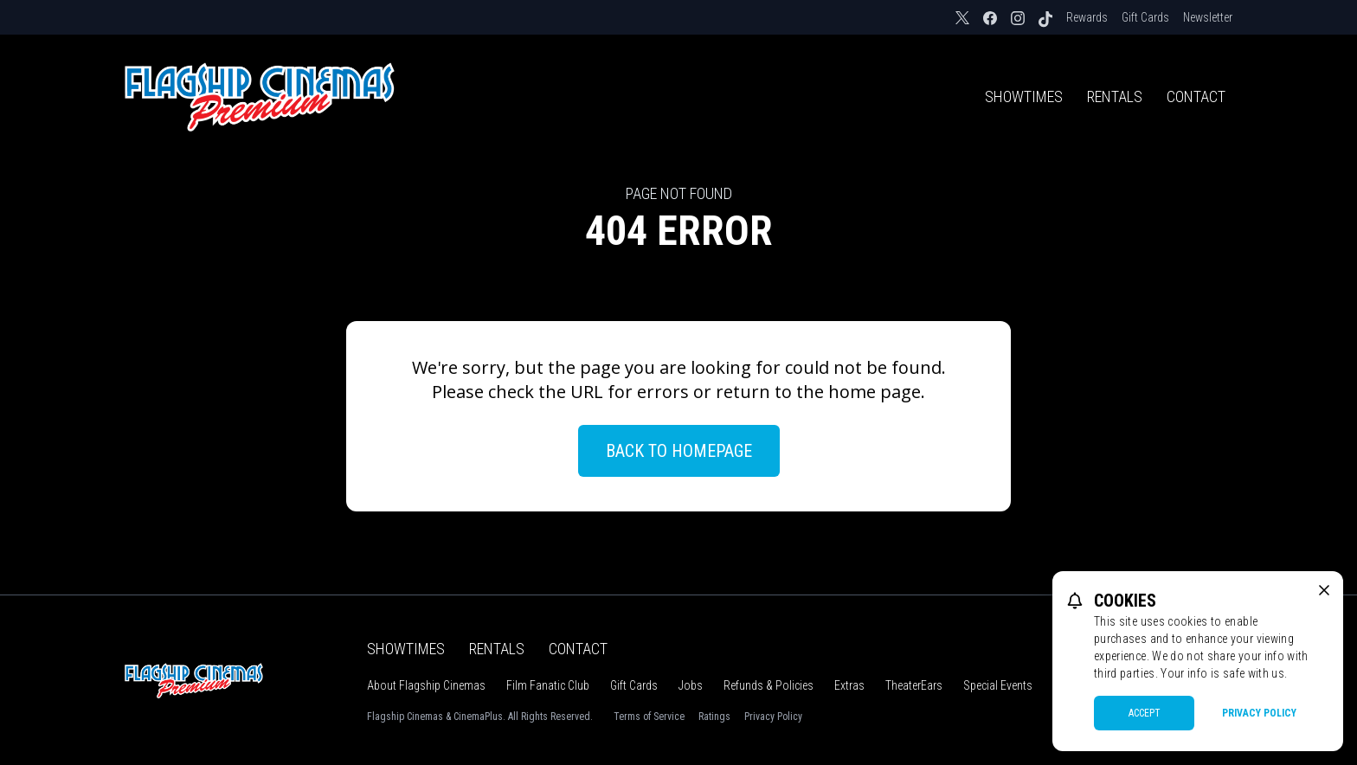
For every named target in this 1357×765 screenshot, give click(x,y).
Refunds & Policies (769, 685)
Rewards (1087, 17)
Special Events (997, 685)
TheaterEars (913, 685)
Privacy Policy (773, 716)
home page (874, 391)
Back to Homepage (679, 450)
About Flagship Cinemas (426, 685)
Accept (1145, 713)
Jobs (690, 685)
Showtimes (1024, 96)
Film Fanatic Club (547, 685)
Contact (1196, 96)
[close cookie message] (1324, 590)
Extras (849, 685)
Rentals (1114, 96)
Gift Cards (1145, 17)
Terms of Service (649, 716)
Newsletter (1207, 17)
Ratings (714, 716)
